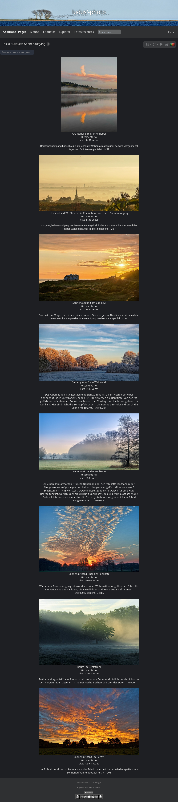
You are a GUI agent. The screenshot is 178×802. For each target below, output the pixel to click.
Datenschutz (95, 787)
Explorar (64, 32)
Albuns (34, 32)
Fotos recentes (84, 32)
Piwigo (98, 782)
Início (6, 44)
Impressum (82, 787)
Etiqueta (17, 44)
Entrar (171, 32)
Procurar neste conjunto (17, 52)
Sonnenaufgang (34, 44)
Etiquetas (49, 32)
